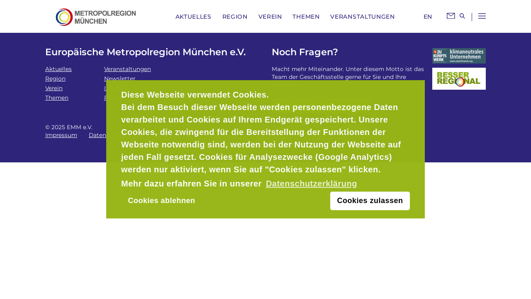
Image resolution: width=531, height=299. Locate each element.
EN (428, 16)
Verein (270, 16)
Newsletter (119, 78)
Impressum (61, 135)
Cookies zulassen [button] (370, 201)
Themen (305, 16)
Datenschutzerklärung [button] (311, 183)
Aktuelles (193, 16)
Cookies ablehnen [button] (161, 201)
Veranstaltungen (362, 16)
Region (235, 16)
